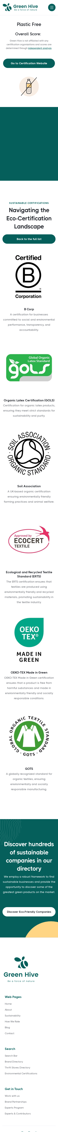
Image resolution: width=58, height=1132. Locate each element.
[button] (52, 7)
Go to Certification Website (29, 63)
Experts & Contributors (18, 1113)
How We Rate (12, 1021)
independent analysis (40, 48)
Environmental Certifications (21, 1073)
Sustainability (12, 1015)
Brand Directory (14, 1061)
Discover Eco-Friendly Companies (29, 911)
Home (8, 1003)
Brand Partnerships (16, 1101)
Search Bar (11, 1055)
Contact (9, 1033)
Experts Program (14, 1107)
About (8, 1009)
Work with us (12, 1096)
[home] (24, 7)
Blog (7, 1027)
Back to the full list (29, 239)
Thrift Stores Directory (17, 1067)
